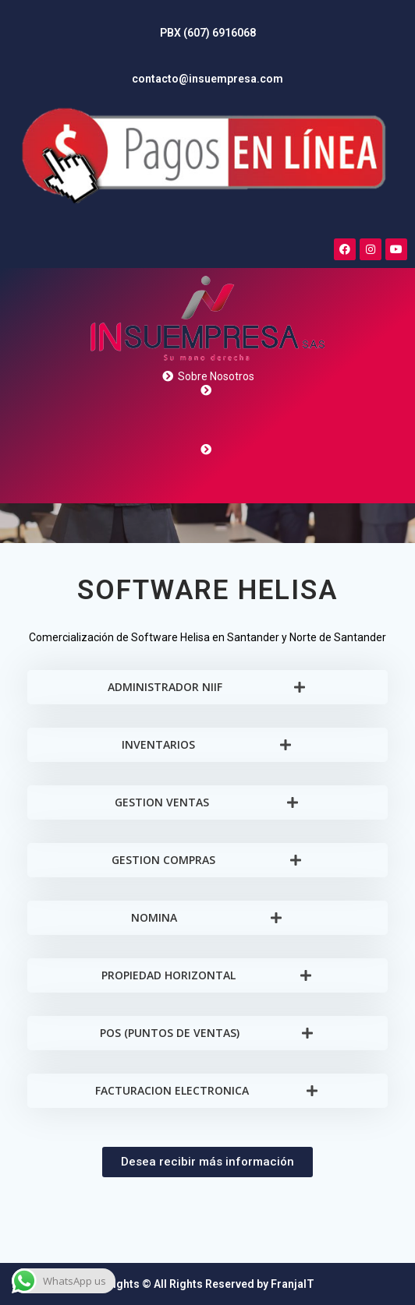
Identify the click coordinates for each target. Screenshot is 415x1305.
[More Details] (207, 331)
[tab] (207, 687)
